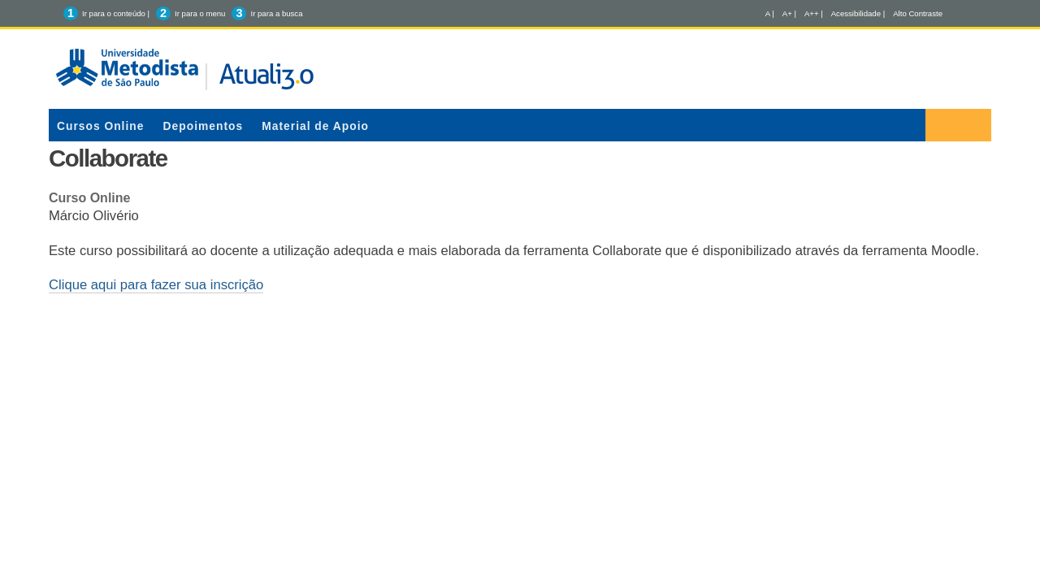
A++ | (813, 13)
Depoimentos (203, 125)
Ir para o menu (200, 13)
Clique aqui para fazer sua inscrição (156, 284)
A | (769, 13)
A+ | (789, 13)
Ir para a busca (276, 13)
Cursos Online (100, 125)
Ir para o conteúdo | (116, 13)
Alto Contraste (917, 13)
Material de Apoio (315, 125)
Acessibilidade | (858, 13)
